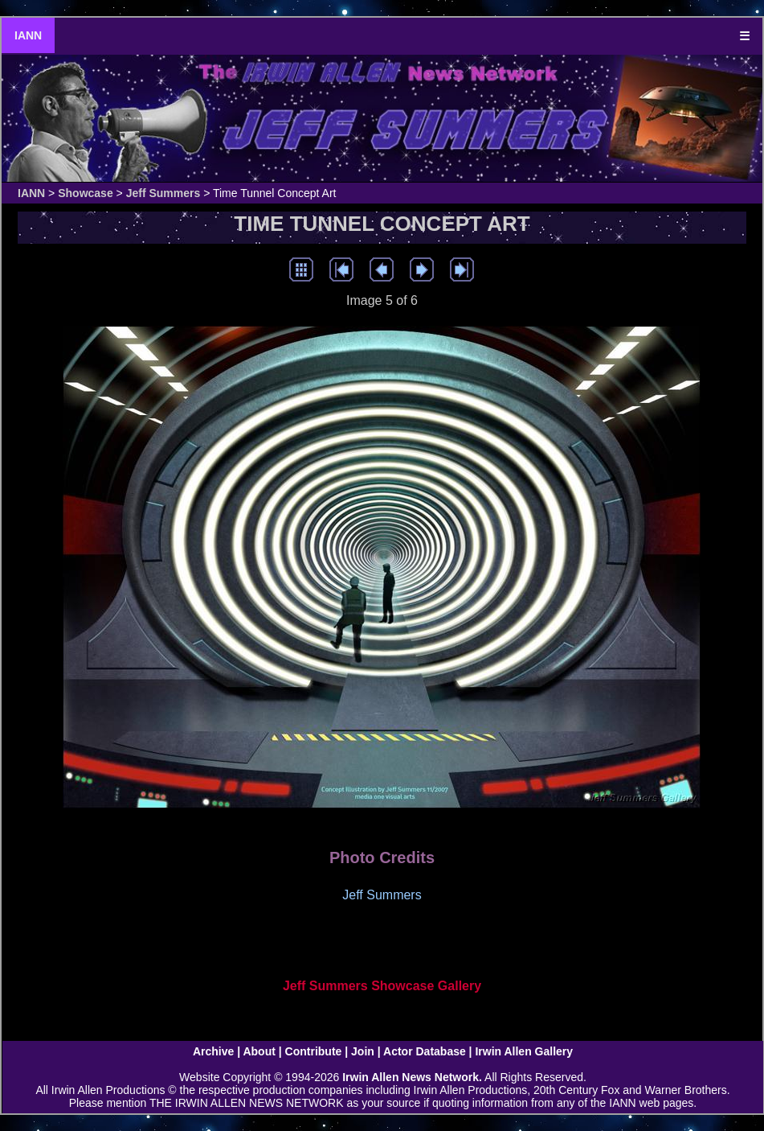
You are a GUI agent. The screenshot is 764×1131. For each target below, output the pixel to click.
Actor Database (424, 1051)
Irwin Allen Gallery (524, 1051)
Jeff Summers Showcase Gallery (382, 986)
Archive (213, 1051)
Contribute (313, 1051)
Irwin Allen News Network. (412, 1077)
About (259, 1051)
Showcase (85, 193)
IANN (28, 35)
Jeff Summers (163, 193)
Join (362, 1051)
